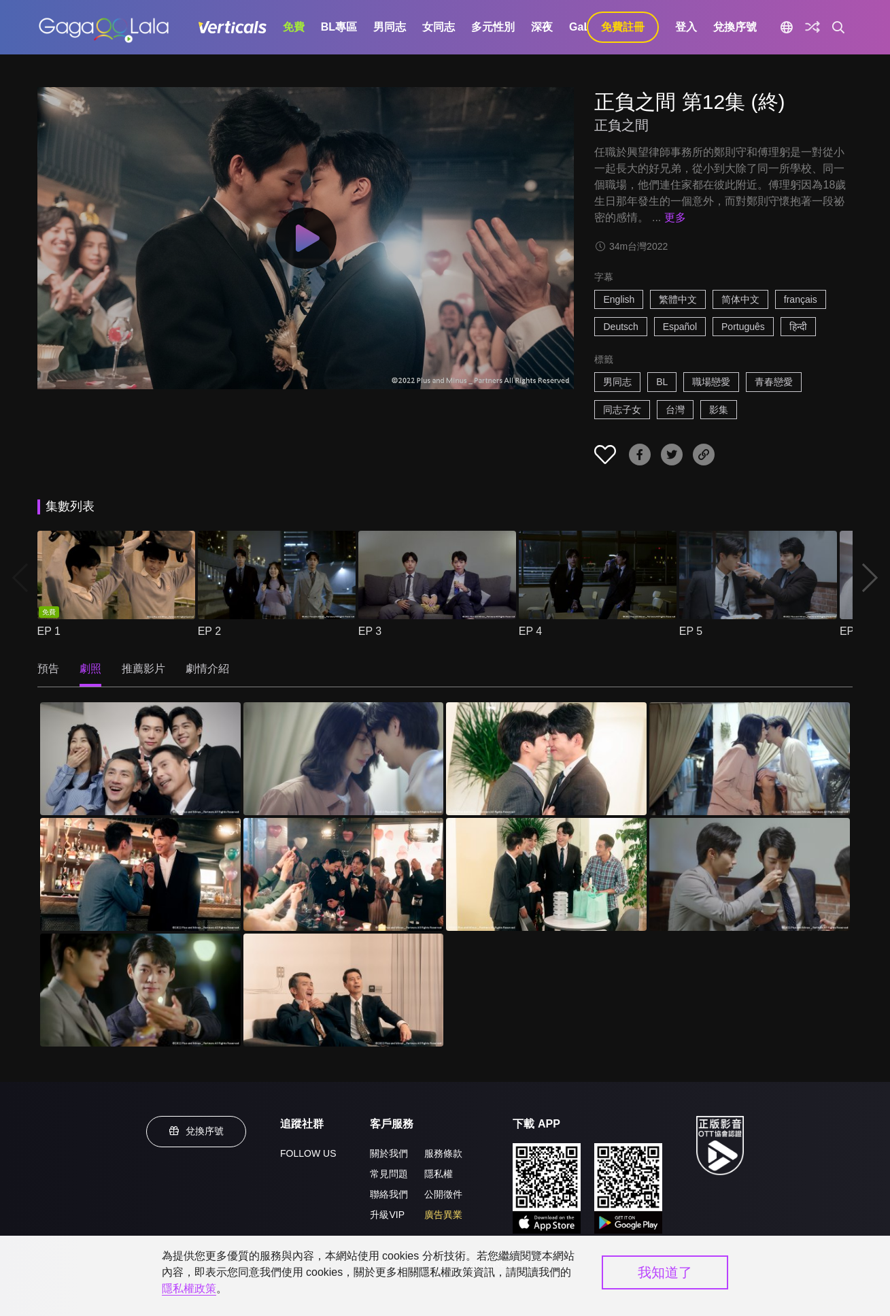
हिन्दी (798, 326)
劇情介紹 (207, 668)
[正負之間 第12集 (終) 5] (140, 874)
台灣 (675, 409)
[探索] (812, 27)
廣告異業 (443, 1214)
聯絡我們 (389, 1194)
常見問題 (389, 1173)
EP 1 (49, 631)
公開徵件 (443, 1194)
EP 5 (690, 631)
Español (680, 326)
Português (743, 326)
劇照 (90, 668)
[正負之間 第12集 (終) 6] (343, 874)
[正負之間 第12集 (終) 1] (140, 758)
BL (662, 381)
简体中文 (740, 299)
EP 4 (530, 631)
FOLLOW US (308, 1153)
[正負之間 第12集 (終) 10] (343, 990)
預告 (48, 668)
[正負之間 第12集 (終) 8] (749, 874)
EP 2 (209, 631)
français (800, 299)
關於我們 (389, 1153)
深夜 (542, 27)
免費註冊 (623, 27)
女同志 (438, 27)
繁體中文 (678, 299)
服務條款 (443, 1153)
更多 (675, 217)
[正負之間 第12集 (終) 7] (546, 874)
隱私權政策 (189, 1288)
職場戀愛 (711, 381)
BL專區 (339, 27)
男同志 (389, 27)
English (618, 299)
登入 (686, 27)
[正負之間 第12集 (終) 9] (140, 990)
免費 (294, 27)
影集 (718, 409)
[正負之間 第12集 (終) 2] (343, 758)
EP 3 (369, 631)
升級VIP (387, 1214)
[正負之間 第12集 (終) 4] (749, 758)
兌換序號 (735, 27)
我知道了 (665, 1272)
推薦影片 (143, 668)
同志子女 (622, 409)
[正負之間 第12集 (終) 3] (546, 758)
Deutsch (620, 326)
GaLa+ (585, 27)
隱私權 (438, 1173)
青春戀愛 (774, 381)
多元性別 (493, 27)
